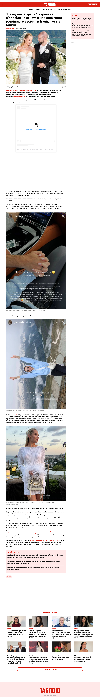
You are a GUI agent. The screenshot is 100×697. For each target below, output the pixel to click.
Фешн (43, 9)
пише (16, 415)
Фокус (74, 16)
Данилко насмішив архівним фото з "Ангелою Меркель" (81, 19)
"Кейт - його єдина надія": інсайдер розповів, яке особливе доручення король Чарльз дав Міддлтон (81, 33)
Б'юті (47, 9)
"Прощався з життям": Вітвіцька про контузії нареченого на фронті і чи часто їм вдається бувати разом (83, 634)
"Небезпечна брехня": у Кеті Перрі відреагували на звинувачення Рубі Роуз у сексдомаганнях (83, 658)
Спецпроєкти (67, 9)
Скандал (38, 9)
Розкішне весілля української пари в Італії (21, 90)
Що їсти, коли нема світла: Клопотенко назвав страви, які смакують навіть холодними (82, 25)
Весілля (9, 576)
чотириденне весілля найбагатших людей (45, 540)
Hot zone (59, 9)
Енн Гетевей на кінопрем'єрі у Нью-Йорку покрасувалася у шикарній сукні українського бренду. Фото (38, 659)
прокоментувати (19, 96)
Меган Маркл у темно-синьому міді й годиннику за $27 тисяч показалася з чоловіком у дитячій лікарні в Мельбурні (16, 659)
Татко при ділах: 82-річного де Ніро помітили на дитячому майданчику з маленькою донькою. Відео (61, 634)
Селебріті (31, 9)
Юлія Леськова (10, 28)
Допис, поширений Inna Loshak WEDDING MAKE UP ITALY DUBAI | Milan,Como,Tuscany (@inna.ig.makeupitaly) (45, 149)
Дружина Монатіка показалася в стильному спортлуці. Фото (60, 657)
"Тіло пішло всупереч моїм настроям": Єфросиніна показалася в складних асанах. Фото (16, 633)
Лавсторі (52, 9)
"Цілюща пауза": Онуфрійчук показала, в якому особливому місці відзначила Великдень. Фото (37, 634)
